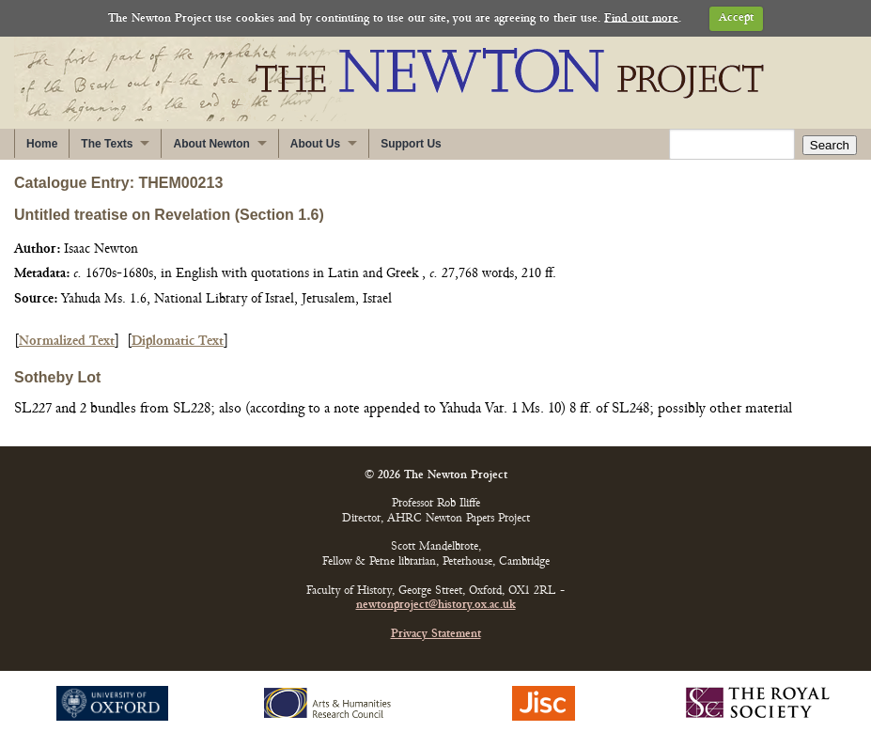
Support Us (411, 143)
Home (41, 143)
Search (829, 145)
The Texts (106, 143)
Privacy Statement (436, 635)
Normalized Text (67, 342)
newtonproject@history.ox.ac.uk (436, 605)
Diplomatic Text (178, 342)
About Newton (211, 143)
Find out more (641, 18)
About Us (315, 143)
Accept (736, 18)
